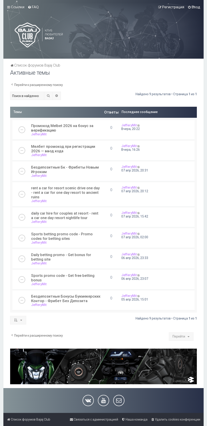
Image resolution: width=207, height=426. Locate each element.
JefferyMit (38, 134)
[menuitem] (33, 7)
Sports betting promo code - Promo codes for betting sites (62, 236)
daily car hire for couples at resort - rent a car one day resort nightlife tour (64, 215)
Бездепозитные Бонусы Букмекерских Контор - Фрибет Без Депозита (65, 298)
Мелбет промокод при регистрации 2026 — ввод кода (63, 148)
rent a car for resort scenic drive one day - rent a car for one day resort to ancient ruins (65, 192)
